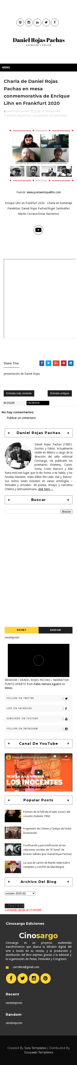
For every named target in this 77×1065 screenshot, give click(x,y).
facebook (34, 402)
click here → (45, 489)
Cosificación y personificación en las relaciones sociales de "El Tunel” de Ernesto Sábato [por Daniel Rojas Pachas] (47, 850)
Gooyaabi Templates (38, 1052)
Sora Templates (35, 1048)
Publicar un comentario (21, 417)
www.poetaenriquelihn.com (44, 192)
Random (55, 630)
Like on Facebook (39, 708)
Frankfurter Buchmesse (17, 115)
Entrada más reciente (19, 393)
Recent (21, 630)
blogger (9, 402)
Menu (6, 67)
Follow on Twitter (39, 698)
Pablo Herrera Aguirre (47, 684)
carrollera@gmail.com (26, 967)
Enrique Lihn (53, 111)
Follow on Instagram (39, 729)
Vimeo (8, 688)
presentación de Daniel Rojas (50, 115)
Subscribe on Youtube (39, 718)
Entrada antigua (59, 393)
